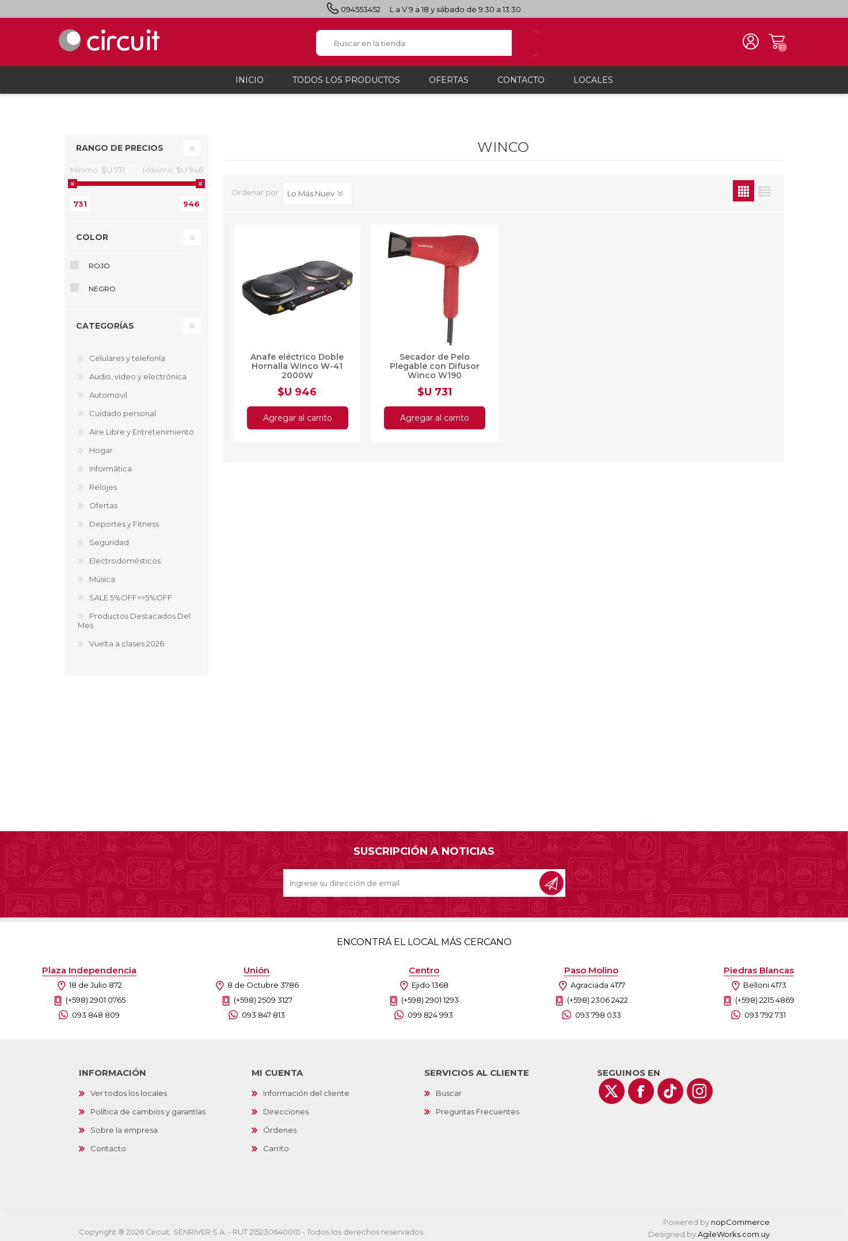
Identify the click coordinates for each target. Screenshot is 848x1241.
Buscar (449, 1089)
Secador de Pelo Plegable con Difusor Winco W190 (435, 362)
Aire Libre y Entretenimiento (141, 428)
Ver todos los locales (128, 1089)
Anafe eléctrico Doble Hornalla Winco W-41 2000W (297, 362)
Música (102, 575)
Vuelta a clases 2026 (126, 640)
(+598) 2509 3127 (263, 996)
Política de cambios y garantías (148, 1108)
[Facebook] (641, 1088)
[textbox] (414, 41)
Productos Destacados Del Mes (134, 617)
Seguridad (109, 538)
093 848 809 (96, 1011)
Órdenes (279, 1126)
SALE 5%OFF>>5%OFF (130, 594)
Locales (593, 76)
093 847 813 (263, 1011)
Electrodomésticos (125, 557)
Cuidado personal (122, 409)
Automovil (108, 391)
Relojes (103, 483)
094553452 (361, 9)
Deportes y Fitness (124, 520)
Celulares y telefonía (127, 354)
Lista (764, 187)
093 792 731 (765, 1011)
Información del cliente (306, 1089)
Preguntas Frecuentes (477, 1108)
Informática (110, 465)
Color (92, 234)
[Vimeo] (670, 1088)
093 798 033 (598, 1011)
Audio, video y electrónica (138, 373)
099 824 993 (430, 1011)
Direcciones (286, 1108)
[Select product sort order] (317, 189)
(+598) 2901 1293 (430, 996)
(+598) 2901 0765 (96, 996)
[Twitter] (612, 1088)
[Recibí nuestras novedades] (412, 879)
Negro (102, 285)
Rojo (99, 262)
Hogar (101, 446)
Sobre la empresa (124, 1126)
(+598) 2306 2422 (597, 996)
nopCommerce (740, 1218)
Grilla (743, 187)
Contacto (108, 1144)
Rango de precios (119, 144)
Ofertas (103, 502)
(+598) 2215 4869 (764, 996)
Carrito (773, 40)
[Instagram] (700, 1088)
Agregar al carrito (297, 414)
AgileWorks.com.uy (734, 1230)
